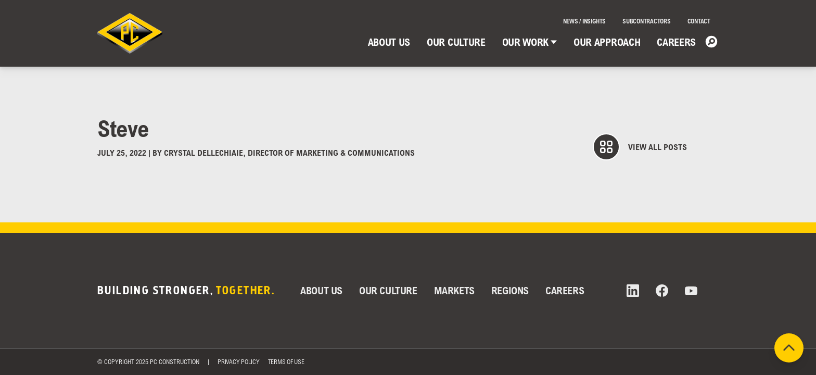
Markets (454, 290)
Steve (123, 128)
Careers (676, 41)
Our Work (529, 41)
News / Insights (584, 21)
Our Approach (606, 41)
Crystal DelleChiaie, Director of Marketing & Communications (289, 152)
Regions (510, 290)
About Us (389, 41)
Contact (698, 21)
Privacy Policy (239, 362)
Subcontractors (646, 21)
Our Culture (456, 41)
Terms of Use (286, 362)
